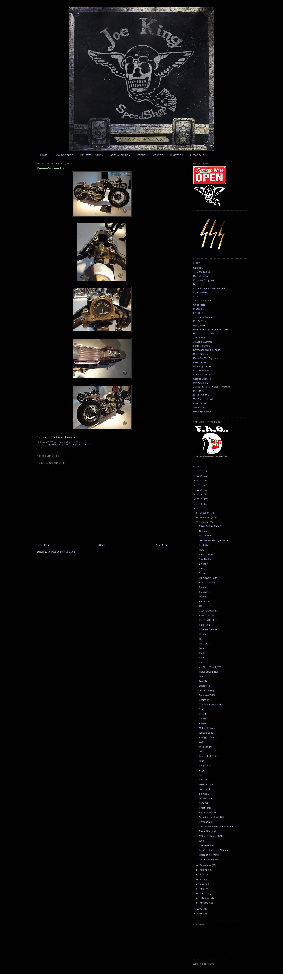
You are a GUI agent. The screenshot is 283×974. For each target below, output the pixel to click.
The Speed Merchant (204, 317)
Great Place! (205, 807)
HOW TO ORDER (64, 155)
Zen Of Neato (200, 321)
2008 (200, 913)
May (202, 884)
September (206, 865)
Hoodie (202, 634)
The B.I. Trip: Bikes (209, 859)
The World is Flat (202, 300)
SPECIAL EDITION (120, 155)
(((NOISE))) (199, 309)
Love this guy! (206, 784)
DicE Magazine (201, 276)
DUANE (203, 596)
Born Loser (199, 284)
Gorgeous (204, 531)
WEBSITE (158, 155)
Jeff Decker (199, 337)
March (203, 893)
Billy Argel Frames (202, 411)
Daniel (202, 714)
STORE (141, 155)
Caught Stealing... (208, 610)
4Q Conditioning (201, 272)
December (205, 512)
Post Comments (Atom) (63, 551)
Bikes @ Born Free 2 (210, 526)
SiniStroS (198, 267)
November (205, 517)
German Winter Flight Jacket (214, 540)
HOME (43, 155)
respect (89, 445)
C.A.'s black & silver (209, 756)
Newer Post (43, 545)
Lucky (202, 648)
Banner (203, 587)
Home (102, 545)
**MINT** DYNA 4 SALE (211, 836)
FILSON (203, 779)
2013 (200, 494)
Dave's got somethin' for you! (214, 850)
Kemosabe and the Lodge (206, 350)
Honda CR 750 (201, 395)
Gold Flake (204, 624)
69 (200, 606)
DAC (201, 676)
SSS (201, 568)
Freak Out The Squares (205, 358)
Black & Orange (207, 582)
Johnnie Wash (200, 407)
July (202, 874)
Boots (202, 657)
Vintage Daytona (207, 737)
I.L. (200, 639)
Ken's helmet (206, 822)
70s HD (203, 681)
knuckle (78, 445)
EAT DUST (199, 313)
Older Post (161, 545)
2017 (200, 475)
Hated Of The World (203, 333)
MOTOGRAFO (201, 382)
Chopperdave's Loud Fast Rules (210, 288)
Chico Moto (199, 304)
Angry (202, 770)
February (205, 898)
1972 (201, 751)
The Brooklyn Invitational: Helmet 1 (217, 826)
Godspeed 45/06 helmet (211, 704)
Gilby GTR (198, 391)
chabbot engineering (59, 445)
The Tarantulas (207, 845)
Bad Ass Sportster (208, 620)
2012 (200, 499)
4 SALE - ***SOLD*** (210, 667)
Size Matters (205, 559)
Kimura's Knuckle (50, 168)
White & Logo (206, 732)
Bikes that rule (206, 615)
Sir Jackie (204, 793)
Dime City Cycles (202, 366)
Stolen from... (206, 592)
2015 (200, 485)
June (202, 879)
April (202, 888)
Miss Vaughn (205, 746)
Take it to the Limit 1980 (211, 817)
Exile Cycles (199, 403)
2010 (200, 508)
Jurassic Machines (203, 341)
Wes (201, 840)
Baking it (203, 563)
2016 (200, 480)
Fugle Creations (201, 346)
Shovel (202, 573)
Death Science (201, 354)
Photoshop (204, 545)
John (201, 761)
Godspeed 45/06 (202, 374)
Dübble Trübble (207, 798)
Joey (201, 709)
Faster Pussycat (207, 831)
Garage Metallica (202, 378)
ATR (195, 296)
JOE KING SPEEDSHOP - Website (211, 387)
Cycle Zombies (201, 292)
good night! (205, 789)
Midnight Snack (207, 728)
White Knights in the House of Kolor (211, 329)
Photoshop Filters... (209, 629)
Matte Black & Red (209, 671)
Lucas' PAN (205, 685)
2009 (200, 908)
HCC (201, 549)
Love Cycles (199, 362)
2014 (200, 489)
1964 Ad (203, 803)
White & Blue (206, 554)
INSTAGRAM (197, 155)
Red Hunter (205, 535)
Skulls (202, 653)
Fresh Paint (205, 765)
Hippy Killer (199, 325)
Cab (201, 662)
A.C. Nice (204, 601)
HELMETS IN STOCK (91, 155)
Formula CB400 (207, 695)
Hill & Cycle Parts (208, 578)
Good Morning (206, 690)
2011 (200, 504)
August (204, 870)
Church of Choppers (203, 280)
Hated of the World (209, 854)
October (204, 522)
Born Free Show (201, 370)
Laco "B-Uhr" (206, 643)
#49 (201, 742)
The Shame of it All (203, 399)
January (204, 902)
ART (201, 775)
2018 (200, 471)
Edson (202, 718)
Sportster (204, 700)
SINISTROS (176, 155)
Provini (202, 723)
